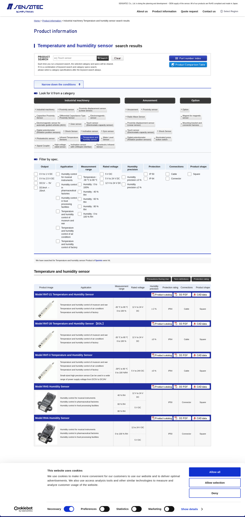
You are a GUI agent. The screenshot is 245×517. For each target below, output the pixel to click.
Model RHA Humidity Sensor (52, 418)
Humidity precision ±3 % (134, 179)
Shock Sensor (71, 131)
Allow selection (215, 483)
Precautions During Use (158, 279)
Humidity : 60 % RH (90, 200)
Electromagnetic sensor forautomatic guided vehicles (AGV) (51, 124)
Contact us (209, 11)
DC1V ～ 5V (45, 183)
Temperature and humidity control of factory (69, 244)
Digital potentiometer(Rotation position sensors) (48, 131)
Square (196, 174)
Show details (189, 509)
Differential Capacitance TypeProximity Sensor (72, 117)
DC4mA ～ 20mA (44, 189)
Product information (164, 11)
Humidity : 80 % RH (90, 208)
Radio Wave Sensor (136, 117)
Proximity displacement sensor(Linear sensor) (92, 109)
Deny (215, 493)
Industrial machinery (45, 109)
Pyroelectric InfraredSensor (105, 146)
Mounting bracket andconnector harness (192, 124)
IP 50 (151, 174)
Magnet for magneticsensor (192, 117)
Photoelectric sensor (46, 138)
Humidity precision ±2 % (134, 186)
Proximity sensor (66, 109)
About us (142, 11)
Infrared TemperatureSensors (69, 138)
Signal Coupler (43, 146)
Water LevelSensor (108, 138)
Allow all (214, 472)
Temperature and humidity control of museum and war (67, 217)
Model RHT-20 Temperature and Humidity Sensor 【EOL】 (70, 323)
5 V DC (108, 174)
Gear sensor (75, 124)
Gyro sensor (108, 131)
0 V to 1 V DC (46, 174)
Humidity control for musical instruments (69, 177)
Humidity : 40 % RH (90, 193)
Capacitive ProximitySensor (46, 117)
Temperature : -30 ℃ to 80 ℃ (90, 179)
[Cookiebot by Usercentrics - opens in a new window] (23, 510)
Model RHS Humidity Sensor (52, 386)
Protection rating (201, 279)
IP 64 (151, 178)
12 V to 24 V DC (113, 183)
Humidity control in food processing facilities (69, 202)
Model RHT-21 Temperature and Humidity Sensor (64, 294)
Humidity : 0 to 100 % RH (90, 215)
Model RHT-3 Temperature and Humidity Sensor (63, 355)
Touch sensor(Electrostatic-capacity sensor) (99, 124)
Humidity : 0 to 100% (90, 186)
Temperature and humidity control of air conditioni (67, 232)
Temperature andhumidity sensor (90, 138)
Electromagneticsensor (97, 117)
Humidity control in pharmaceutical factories (69, 189)
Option (185, 109)
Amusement (132, 109)
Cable (174, 174)
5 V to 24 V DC (112, 178)
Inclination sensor (90, 131)
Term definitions (181, 279)
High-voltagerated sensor (60, 146)
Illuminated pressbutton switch (163, 138)
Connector (176, 178)
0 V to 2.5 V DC (46, 178)
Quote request (189, 11)
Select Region (229, 11)
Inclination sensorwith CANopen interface (81, 146)
